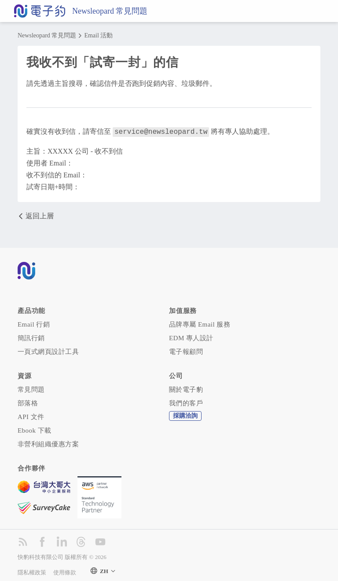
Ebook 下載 (34, 429)
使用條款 (64, 571)
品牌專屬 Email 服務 (199, 323)
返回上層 (36, 215)
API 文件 (31, 415)
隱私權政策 (32, 571)
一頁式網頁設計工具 (48, 350)
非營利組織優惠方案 (48, 443)
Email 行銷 (34, 323)
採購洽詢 (185, 415)
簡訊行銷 (31, 337)
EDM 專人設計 (191, 337)
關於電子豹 (186, 388)
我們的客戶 (186, 402)
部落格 (28, 402)
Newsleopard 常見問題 (109, 11)
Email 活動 (98, 36)
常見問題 (31, 388)
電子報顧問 (186, 350)
